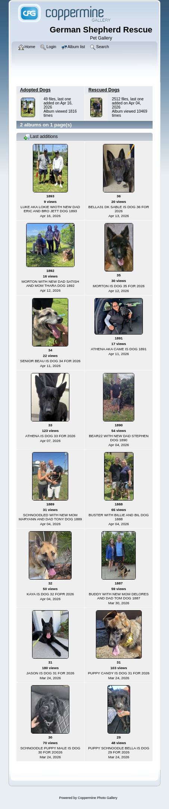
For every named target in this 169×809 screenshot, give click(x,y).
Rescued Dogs (103, 89)
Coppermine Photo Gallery (97, 798)
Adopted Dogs (35, 89)
